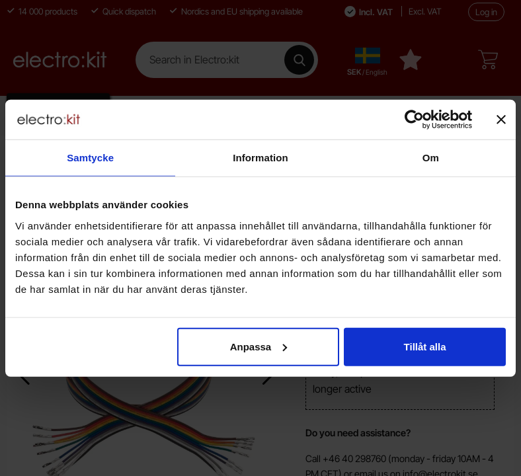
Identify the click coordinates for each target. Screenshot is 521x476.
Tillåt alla (425, 346)
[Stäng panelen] (501, 119)
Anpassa (259, 346)
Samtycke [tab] (90, 157)
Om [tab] (430, 157)
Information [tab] (260, 157)
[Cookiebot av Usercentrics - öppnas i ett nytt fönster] (414, 120)
